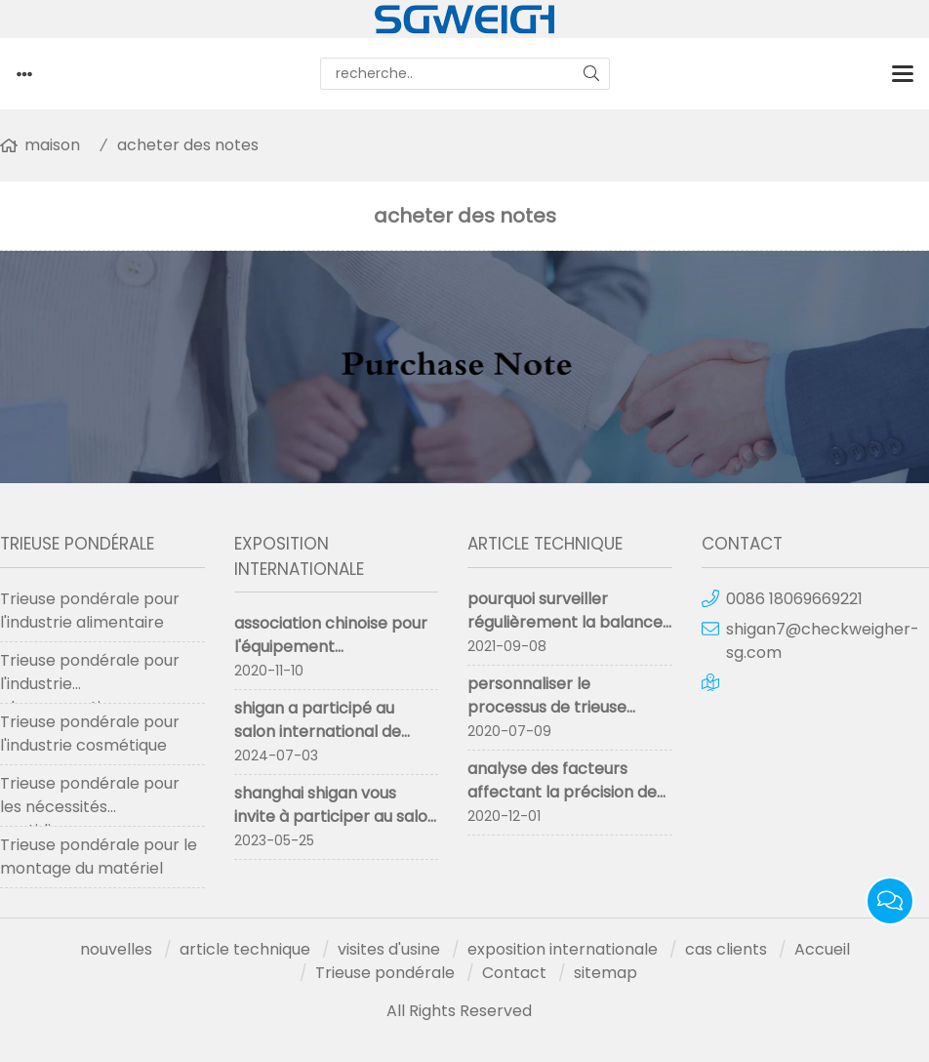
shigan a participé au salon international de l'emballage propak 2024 (330, 731)
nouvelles (116, 949)
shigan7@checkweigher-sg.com (822, 641)
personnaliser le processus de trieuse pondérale (546, 707)
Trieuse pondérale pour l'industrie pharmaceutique (90, 676)
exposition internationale (562, 949)
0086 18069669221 (794, 599)
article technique (245, 949)
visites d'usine (389, 949)
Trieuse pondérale (385, 972)
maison (52, 145)
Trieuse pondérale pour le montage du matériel (98, 856)
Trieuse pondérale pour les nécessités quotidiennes (90, 799)
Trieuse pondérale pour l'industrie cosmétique (90, 733)
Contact (514, 972)
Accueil (822, 949)
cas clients (726, 949)
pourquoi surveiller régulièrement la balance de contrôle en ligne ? (565, 622)
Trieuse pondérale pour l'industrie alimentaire (90, 610)
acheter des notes (188, 145)
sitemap (605, 972)
